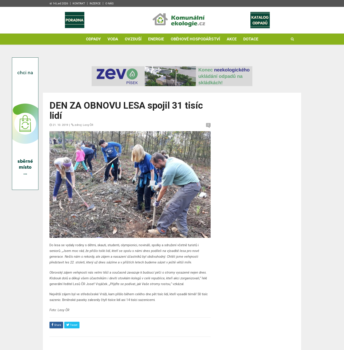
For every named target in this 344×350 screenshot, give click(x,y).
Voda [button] (113, 39)
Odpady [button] (93, 39)
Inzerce (95, 3)
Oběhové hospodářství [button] (195, 39)
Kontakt (79, 3)
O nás (109, 3)
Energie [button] (156, 39)
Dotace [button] (250, 39)
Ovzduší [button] (133, 39)
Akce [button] (232, 39)
